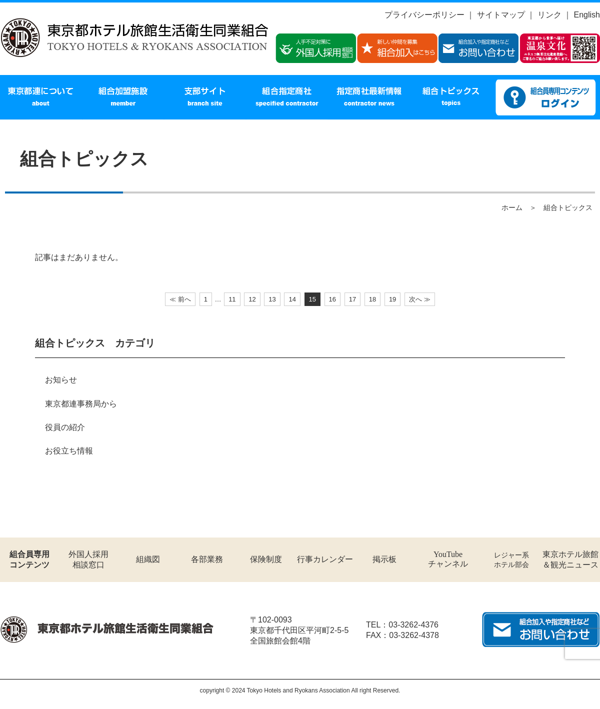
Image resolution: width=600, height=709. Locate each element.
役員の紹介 (65, 427)
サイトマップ (501, 14)
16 (332, 299)
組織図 (148, 559)
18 (372, 299)
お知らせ (61, 380)
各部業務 (207, 559)
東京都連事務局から (81, 404)
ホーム (512, 208)
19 (392, 299)
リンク (550, 14)
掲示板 (384, 559)
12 (252, 299)
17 (352, 299)
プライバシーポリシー (424, 14)
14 (292, 299)
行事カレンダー (325, 559)
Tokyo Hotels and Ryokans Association (298, 690)
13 (272, 299)
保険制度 (266, 559)
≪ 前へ (180, 299)
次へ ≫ (419, 299)
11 (232, 299)
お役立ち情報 (69, 450)
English (587, 14)
